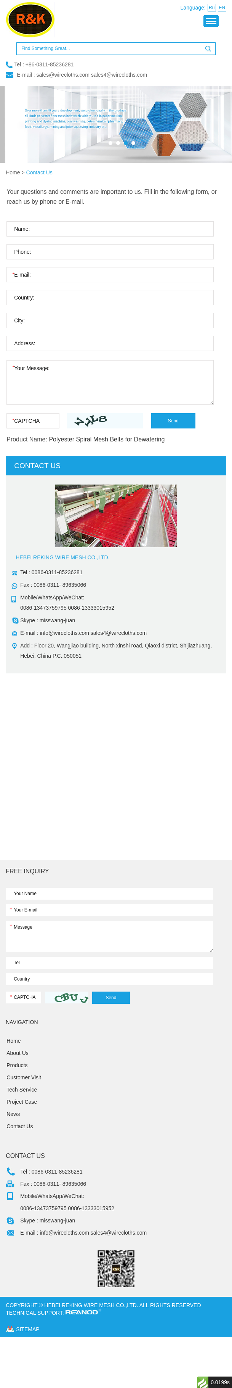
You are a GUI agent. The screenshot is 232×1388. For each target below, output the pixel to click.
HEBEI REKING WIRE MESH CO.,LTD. (62, 557)
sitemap (27, 1329)
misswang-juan (57, 620)
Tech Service (21, 1090)
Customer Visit (23, 1077)
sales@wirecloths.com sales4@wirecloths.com (92, 75)
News (13, 1114)
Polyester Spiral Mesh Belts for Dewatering (107, 439)
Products (16, 1065)
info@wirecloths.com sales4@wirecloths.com (93, 633)
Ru (211, 7)
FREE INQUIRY (27, 871)
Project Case (21, 1102)
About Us (17, 1053)
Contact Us (39, 172)
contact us (37, 466)
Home (13, 172)
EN (222, 7)
